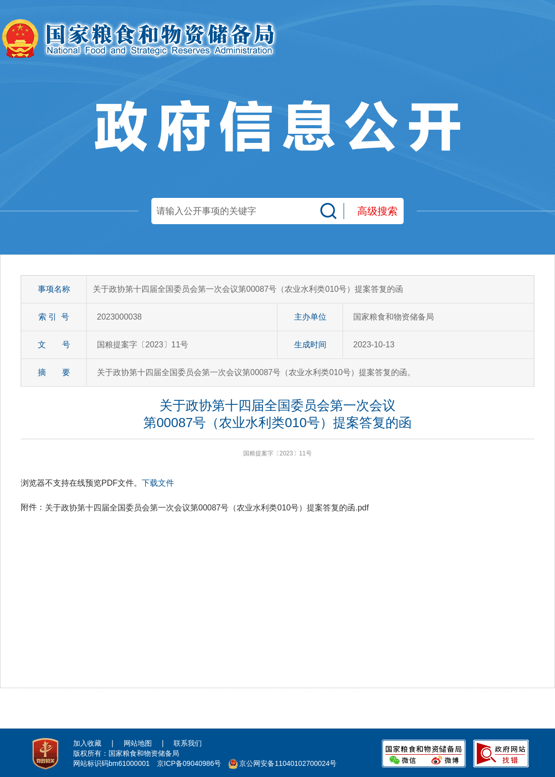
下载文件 (158, 483)
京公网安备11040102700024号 (288, 763)
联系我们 (188, 743)
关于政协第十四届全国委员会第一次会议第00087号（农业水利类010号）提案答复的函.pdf (207, 507)
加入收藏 (87, 743)
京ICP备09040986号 (189, 763)
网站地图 (138, 743)
